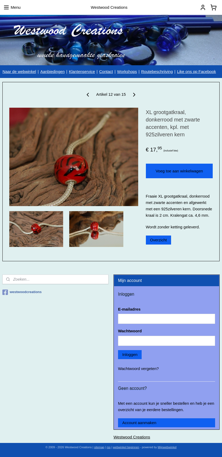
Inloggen (130, 354)
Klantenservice (82, 71)
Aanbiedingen (52, 71)
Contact (106, 71)
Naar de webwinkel (19, 71)
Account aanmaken (139, 422)
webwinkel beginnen (126, 447)
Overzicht (158, 240)
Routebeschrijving (157, 71)
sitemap (99, 447)
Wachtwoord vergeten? (138, 368)
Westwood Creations (132, 437)
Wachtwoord (130, 331)
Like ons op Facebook (196, 71)
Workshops (127, 71)
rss (109, 447)
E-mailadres (129, 309)
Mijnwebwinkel (167, 447)
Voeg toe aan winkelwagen (179, 171)
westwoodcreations (22, 292)
